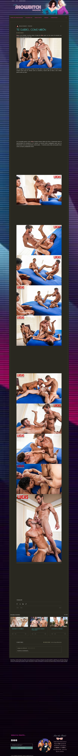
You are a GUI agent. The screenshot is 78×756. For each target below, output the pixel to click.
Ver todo (66, 614)
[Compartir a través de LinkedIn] (23, 604)
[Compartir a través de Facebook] (17, 604)
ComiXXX (46, 17)
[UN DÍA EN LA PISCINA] (59, 622)
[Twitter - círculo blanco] (12, 740)
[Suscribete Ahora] (22, 748)
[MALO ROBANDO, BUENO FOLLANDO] (39, 622)
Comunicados (54, 17)
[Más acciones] (61, 26)
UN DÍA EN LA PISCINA (57, 628)
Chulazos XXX (28, 17)
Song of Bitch (38, 17)
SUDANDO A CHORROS (18, 628)
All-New (15, 4)
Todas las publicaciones (16, 17)
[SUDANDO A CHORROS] (19, 622)
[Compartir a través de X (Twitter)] (20, 604)
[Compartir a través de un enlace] (26, 604)
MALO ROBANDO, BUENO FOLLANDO (38, 629)
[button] (66, 17)
